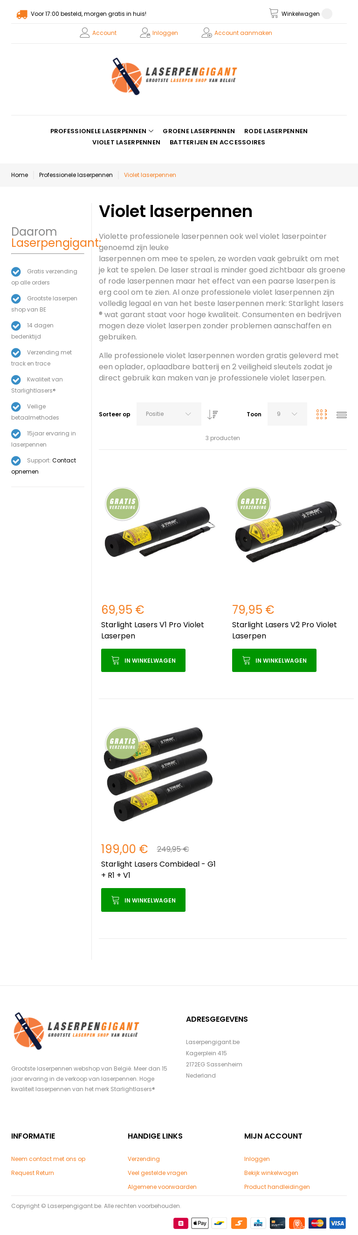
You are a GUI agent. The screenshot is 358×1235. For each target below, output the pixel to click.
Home (19, 175)
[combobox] (169, 414)
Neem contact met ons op (48, 1159)
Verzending (144, 1159)
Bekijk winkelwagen (271, 1173)
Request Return (32, 1173)
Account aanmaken (243, 33)
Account (104, 33)
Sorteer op (115, 414)
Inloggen (165, 33)
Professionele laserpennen (76, 175)
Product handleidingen (277, 1187)
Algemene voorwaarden (162, 1187)
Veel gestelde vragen (157, 1173)
